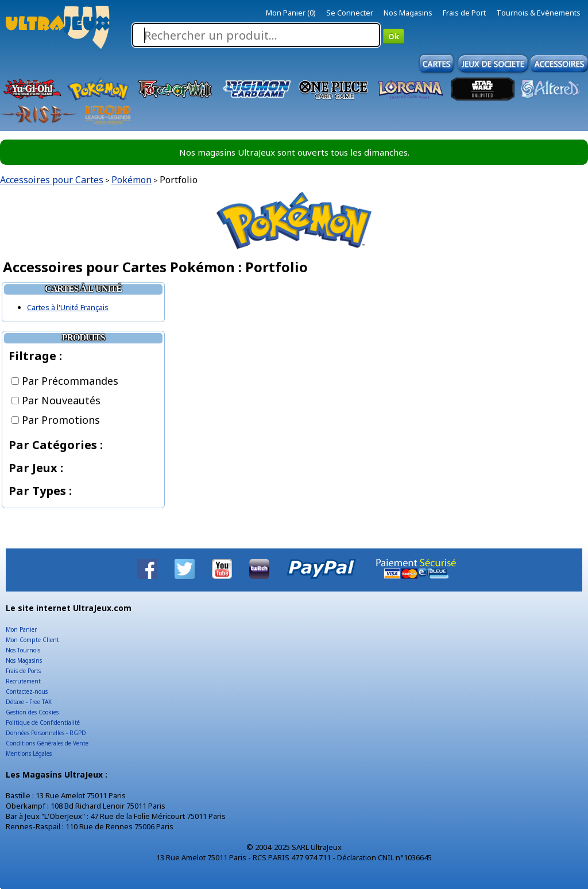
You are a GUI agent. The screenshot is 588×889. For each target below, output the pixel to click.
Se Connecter (349, 12)
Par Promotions (55, 420)
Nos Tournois (23, 650)
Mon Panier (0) (291, 12)
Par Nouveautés (55, 400)
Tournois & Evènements (538, 12)
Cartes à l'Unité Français (68, 307)
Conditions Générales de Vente (47, 743)
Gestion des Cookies (32, 712)
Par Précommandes (64, 381)
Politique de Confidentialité (43, 722)
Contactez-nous (27, 691)
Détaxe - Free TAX (29, 702)
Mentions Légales (29, 753)
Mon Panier (21, 629)
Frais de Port (464, 12)
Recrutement (23, 681)
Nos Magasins (408, 12)
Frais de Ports (23, 671)
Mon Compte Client (32, 640)
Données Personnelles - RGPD (46, 733)
